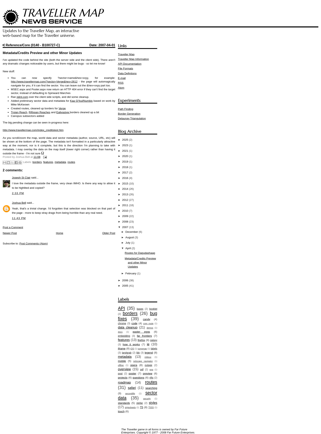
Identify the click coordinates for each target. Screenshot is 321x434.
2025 (125, 139)
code (134, 323)
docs (120, 332)
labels (154, 348)
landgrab (126, 352)
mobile (122, 361)
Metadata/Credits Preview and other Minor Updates (140, 262)
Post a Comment (13, 227)
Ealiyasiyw (63, 112)
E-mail (122, 78)
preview (147, 373)
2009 (125, 216)
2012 (125, 199)
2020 (125, 156)
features (48, 162)
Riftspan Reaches (39, 112)
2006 (125, 280)
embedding (124, 336)
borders (37, 162)
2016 (125, 178)
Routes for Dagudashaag (140, 252)
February (131, 273)
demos (150, 328)
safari (132, 388)
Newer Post (10, 233)
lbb (138, 352)
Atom (121, 87)
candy (146, 319)
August (130, 237)
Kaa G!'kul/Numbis (81, 100)
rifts (151, 377)
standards (124, 403)
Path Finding (125, 109)
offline (121, 365)
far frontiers (144, 335)
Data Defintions (127, 73)
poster (132, 373)
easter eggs (141, 331)
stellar (139, 403)
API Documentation (129, 63)
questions (138, 377)
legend (149, 352)
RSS (120, 82)
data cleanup (127, 327)
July (128, 242)
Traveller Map (126, 54)
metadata (60, 162)
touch (121, 411)
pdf (142, 369)
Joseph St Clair (21, 177)
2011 (125, 205)
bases (140, 308)
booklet (153, 308)
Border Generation (129, 113)
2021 (125, 150)
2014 (125, 188)
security (147, 398)
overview (124, 369)
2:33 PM (18, 193)
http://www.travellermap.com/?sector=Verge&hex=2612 (44, 81)
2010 (125, 210)
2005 (125, 285)
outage (148, 365)
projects (123, 377)
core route (148, 323)
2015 (125, 183)
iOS (132, 348)
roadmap (124, 382)
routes (71, 162)
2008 (125, 221)
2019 (125, 161)
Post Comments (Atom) (33, 243)
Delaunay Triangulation (132, 118)
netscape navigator (143, 361)
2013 (125, 194)
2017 (125, 172)
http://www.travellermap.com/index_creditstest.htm (33, 130)
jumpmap (142, 348)
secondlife (130, 393)
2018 (125, 167)
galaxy (153, 340)
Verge (62, 108)
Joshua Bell (19, 202)
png (151, 369)
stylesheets (130, 407)
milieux (148, 357)
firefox (141, 340)
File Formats (125, 68)
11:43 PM (19, 218)
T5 (141, 407)
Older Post (108, 233)
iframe (121, 348)
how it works (131, 344)
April (128, 248)
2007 (125, 227)
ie (148, 344)
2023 (125, 145)
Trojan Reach (19, 112)
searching (151, 388)
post (120, 373)
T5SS (151, 407)
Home (59, 233)
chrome (122, 323)
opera (133, 365)
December (132, 231)
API (121, 308)
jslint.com (22, 96)
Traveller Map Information (133, 59)
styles (153, 403)
